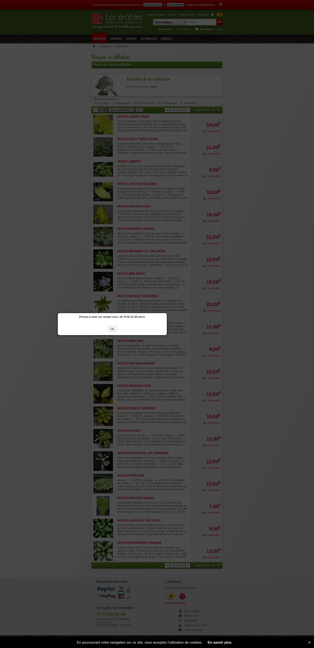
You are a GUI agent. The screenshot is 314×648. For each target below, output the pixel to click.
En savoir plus (219, 642)
